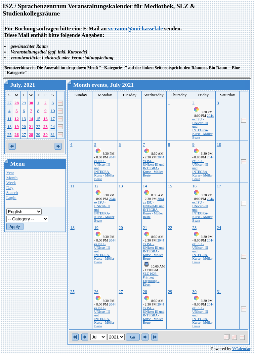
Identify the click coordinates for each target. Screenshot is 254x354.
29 (24, 103)
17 (53, 118)
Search (12, 192)
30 (31, 103)
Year (10, 173)
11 (9, 118)
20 (24, 126)
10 (53, 111)
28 (17, 103)
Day (9, 187)
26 (17, 134)
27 (9, 103)
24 (53, 126)
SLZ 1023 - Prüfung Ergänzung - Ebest (151, 279)
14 (31, 118)
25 (9, 134)
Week (11, 182)
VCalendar (241, 348)
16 (45, 118)
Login (11, 197)
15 (38, 118)
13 (24, 118)
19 (17, 126)
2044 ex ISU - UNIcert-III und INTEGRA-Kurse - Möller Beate (153, 166)
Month (12, 178)
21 (31, 126)
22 (38, 126)
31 (53, 134)
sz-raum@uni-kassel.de (135, 28)
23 (45, 126)
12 (17, 118)
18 (9, 126)
